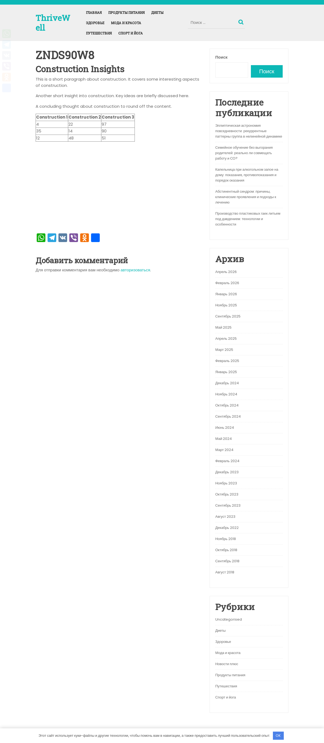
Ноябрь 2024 (226, 394)
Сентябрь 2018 (227, 561)
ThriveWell (53, 22)
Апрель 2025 (226, 338)
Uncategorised (228, 619)
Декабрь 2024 (227, 383)
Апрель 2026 (226, 271)
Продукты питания (126, 12)
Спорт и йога (130, 33)
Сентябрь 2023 (228, 505)
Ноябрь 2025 (226, 305)
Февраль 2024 (227, 460)
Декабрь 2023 (227, 472)
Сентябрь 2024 (228, 416)
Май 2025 (223, 327)
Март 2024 (224, 449)
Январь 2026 (226, 294)
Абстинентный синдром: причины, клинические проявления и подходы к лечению (245, 197)
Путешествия (99, 33)
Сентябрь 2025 (228, 316)
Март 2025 (224, 349)
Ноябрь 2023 (226, 483)
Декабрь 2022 (227, 527)
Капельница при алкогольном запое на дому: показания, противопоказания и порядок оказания (246, 175)
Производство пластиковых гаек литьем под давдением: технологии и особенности (248, 219)
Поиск (241, 21)
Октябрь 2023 (226, 494)
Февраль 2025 (227, 360)
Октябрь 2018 (226, 550)
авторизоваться (135, 270)
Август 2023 (225, 516)
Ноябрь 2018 (225, 538)
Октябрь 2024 (227, 405)
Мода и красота (126, 23)
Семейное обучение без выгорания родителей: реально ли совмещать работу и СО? (244, 153)
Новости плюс (226, 663)
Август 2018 (224, 572)
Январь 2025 (226, 371)
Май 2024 (223, 438)
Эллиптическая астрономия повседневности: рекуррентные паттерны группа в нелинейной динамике (248, 131)
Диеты (157, 12)
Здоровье (95, 23)
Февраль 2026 (227, 282)
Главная (94, 12)
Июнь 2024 (224, 427)
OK (278, 735)
